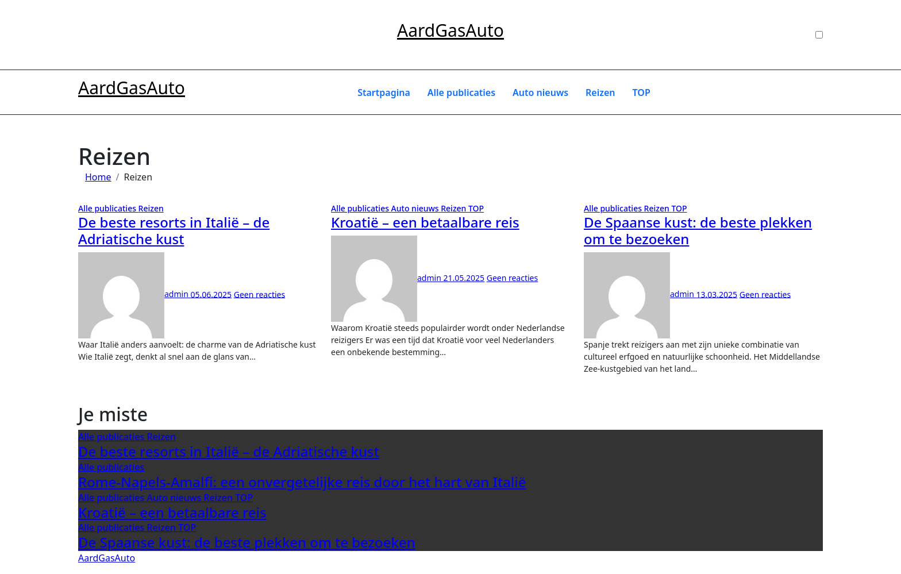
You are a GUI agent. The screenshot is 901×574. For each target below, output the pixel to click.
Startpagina (383, 92)
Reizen (600, 92)
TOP (641, 92)
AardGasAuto (450, 30)
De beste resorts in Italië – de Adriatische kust (173, 230)
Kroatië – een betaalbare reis (425, 222)
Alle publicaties (461, 92)
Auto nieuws (540, 92)
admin (134, 293)
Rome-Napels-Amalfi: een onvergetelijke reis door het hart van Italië (302, 481)
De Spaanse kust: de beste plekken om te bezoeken (698, 230)
